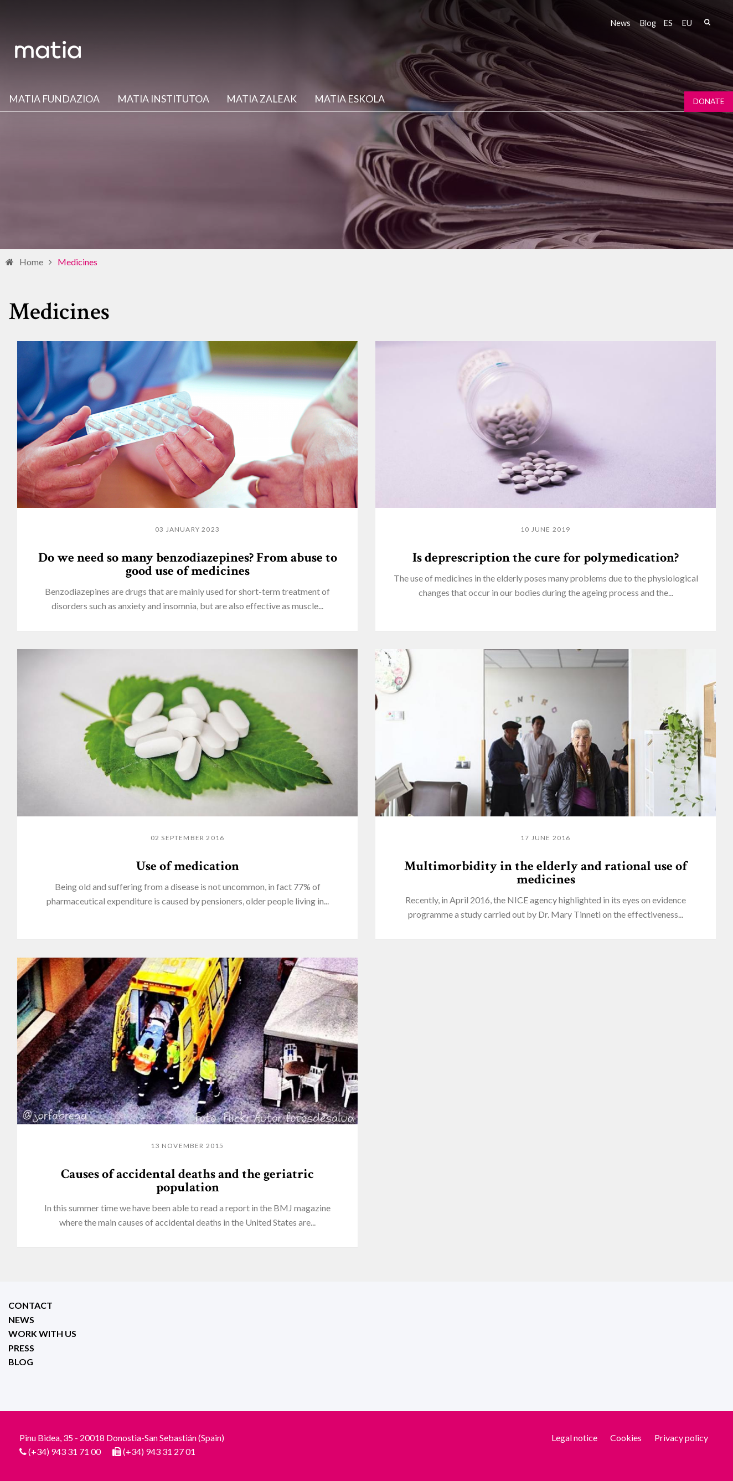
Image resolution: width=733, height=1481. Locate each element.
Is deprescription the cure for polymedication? (545, 557)
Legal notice (574, 1437)
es (668, 23)
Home (31, 261)
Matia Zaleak (261, 99)
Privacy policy (681, 1437)
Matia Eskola (349, 99)
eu (687, 23)
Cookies (626, 1437)
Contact (30, 1305)
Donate (708, 101)
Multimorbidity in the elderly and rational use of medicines (545, 872)
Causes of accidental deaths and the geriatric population (187, 1180)
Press (21, 1348)
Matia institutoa (163, 99)
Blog (648, 23)
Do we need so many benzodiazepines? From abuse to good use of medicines (187, 564)
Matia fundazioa (54, 99)
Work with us (42, 1333)
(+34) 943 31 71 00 (64, 1451)
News (621, 23)
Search (707, 22)
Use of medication (187, 866)
